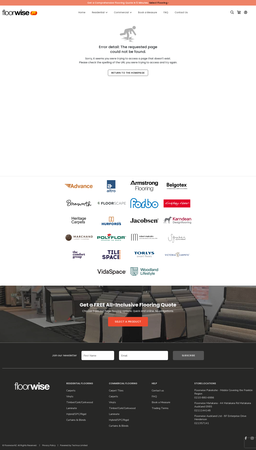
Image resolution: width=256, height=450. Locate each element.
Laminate (71, 408)
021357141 (201, 423)
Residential (98, 12)
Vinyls (69, 396)
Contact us (158, 390)
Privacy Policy (49, 445)
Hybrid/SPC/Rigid (76, 414)
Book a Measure (147, 12)
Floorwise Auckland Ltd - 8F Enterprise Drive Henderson (220, 417)
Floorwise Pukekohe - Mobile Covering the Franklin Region (223, 392)
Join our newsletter (59, 355)
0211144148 (202, 410)
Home (81, 12)
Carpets (70, 390)
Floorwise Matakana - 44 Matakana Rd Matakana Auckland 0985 (222, 405)
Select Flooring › (159, 2)
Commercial (121, 12)
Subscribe (188, 355)
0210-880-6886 (204, 397)
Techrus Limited (80, 445)
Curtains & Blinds (76, 420)
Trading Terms (160, 408)
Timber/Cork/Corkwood (79, 402)
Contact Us (181, 12)
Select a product (128, 322)
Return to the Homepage (128, 72)
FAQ (166, 12)
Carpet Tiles (116, 390)
